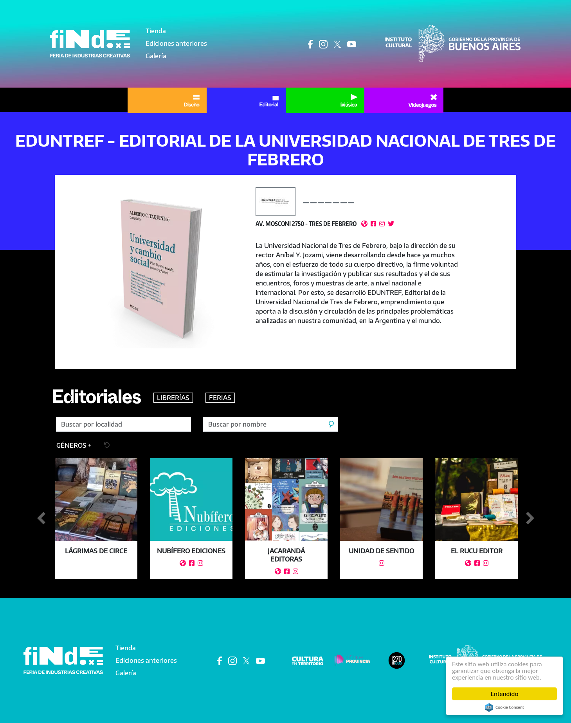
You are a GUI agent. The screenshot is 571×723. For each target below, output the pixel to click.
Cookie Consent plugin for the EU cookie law (504, 707)
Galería (156, 56)
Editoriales (96, 400)
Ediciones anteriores (176, 43)
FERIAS (220, 398)
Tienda (156, 31)
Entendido (505, 694)
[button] (158, 272)
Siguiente (530, 518)
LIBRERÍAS (173, 398)
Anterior (41, 518)
